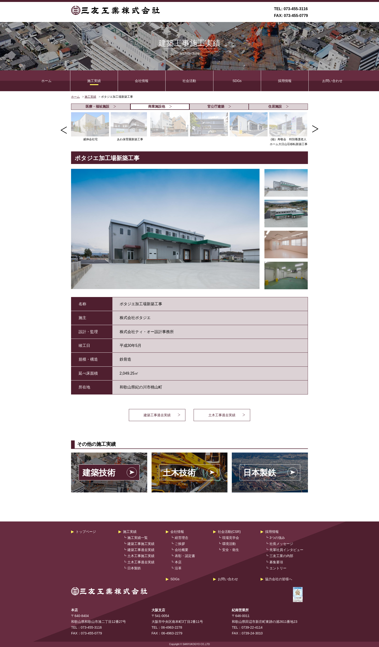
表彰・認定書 (185, 556)
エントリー (278, 568)
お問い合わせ (332, 81)
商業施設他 (160, 106)
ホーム (46, 81)
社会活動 (189, 81)
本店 (178, 562)
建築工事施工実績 (140, 544)
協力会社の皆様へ (278, 579)
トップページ (86, 532)
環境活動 (229, 544)
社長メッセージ (281, 544)
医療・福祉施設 (101, 106)
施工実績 (94, 81)
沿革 (178, 568)
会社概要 (181, 550)
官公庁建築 (219, 106)
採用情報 (285, 81)
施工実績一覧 (137, 538)
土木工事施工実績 (140, 556)
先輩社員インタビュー (286, 550)
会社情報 (141, 81)
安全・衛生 (230, 550)
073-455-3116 (296, 9)
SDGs (237, 81)
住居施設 (278, 106)
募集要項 (276, 562)
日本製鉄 (134, 568)
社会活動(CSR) (229, 532)
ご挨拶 (180, 544)
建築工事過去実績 (140, 550)
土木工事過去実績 (140, 562)
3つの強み (277, 538)
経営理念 (181, 538)
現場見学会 (230, 538)
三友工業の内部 (281, 556)
